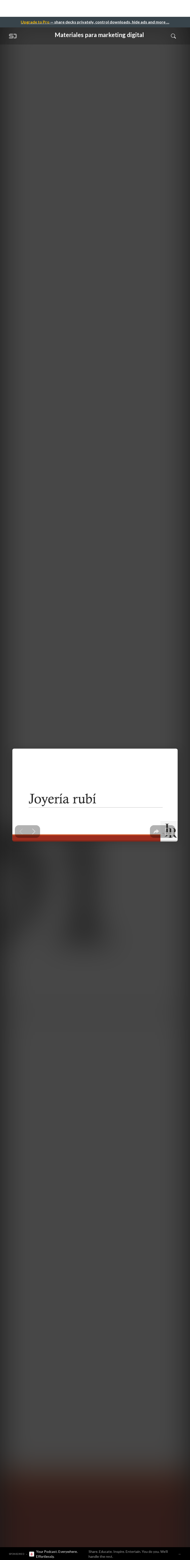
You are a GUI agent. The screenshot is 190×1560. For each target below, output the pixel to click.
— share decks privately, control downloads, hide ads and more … (95, 22)
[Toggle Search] (173, 35)
